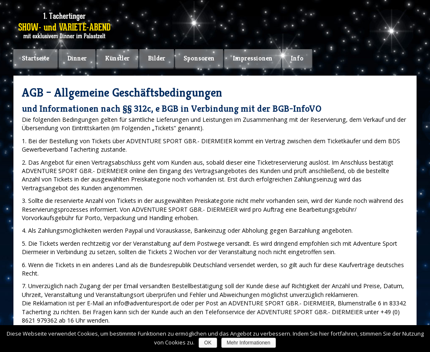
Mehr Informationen (248, 343)
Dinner (77, 58)
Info (297, 58)
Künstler (117, 58)
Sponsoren (199, 58)
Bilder (156, 58)
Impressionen (253, 58)
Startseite (35, 58)
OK (207, 343)
